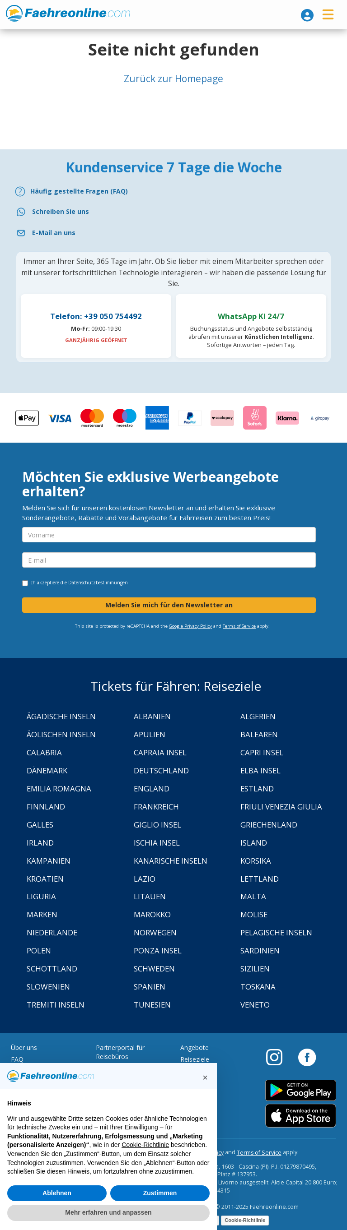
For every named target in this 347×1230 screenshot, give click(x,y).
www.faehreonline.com (68, 13)
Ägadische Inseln (61, 716)
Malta (253, 896)
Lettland (259, 879)
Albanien (152, 716)
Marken (42, 914)
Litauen (150, 896)
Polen (39, 950)
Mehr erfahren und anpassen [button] (108, 1212)
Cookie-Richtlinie (245, 1220)
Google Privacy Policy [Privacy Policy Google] (190, 626)
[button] (205, 1077)
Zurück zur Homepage (173, 78)
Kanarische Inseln (170, 860)
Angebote (194, 1047)
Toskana (258, 986)
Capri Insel (261, 752)
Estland (257, 788)
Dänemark (47, 770)
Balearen (259, 734)
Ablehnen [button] (56, 1193)
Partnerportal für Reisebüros (120, 1052)
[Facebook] (307, 1057)
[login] (307, 15)
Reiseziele (194, 1059)
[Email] (173, 233)
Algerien (258, 716)
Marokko (152, 914)
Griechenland (268, 824)
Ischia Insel (157, 842)
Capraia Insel (160, 752)
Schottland (52, 968)
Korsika (255, 860)
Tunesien (152, 1004)
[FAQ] (173, 191)
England (151, 788)
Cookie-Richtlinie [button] (145, 1144)
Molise (253, 914)
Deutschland (161, 770)
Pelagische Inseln (276, 932)
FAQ (17, 1059)
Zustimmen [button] (160, 1193)
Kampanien (48, 860)
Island (253, 842)
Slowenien (48, 986)
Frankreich (156, 806)
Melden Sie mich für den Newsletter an (169, 605)
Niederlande (52, 932)
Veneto (255, 1004)
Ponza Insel (158, 950)
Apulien (149, 734)
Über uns (24, 1047)
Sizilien (255, 968)
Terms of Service (239, 626)
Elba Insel (260, 770)
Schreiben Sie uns (60, 211)
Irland (40, 842)
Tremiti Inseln (55, 1004)
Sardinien (260, 950)
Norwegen (155, 932)
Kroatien (45, 879)
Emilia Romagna (59, 788)
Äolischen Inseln (61, 734)
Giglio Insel (157, 824)
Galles (40, 824)
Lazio (144, 879)
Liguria (41, 896)
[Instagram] (278, 1057)
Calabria (44, 752)
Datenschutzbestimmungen (98, 582)
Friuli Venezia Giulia (281, 806)
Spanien (149, 986)
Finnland (46, 806)
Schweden (154, 968)
